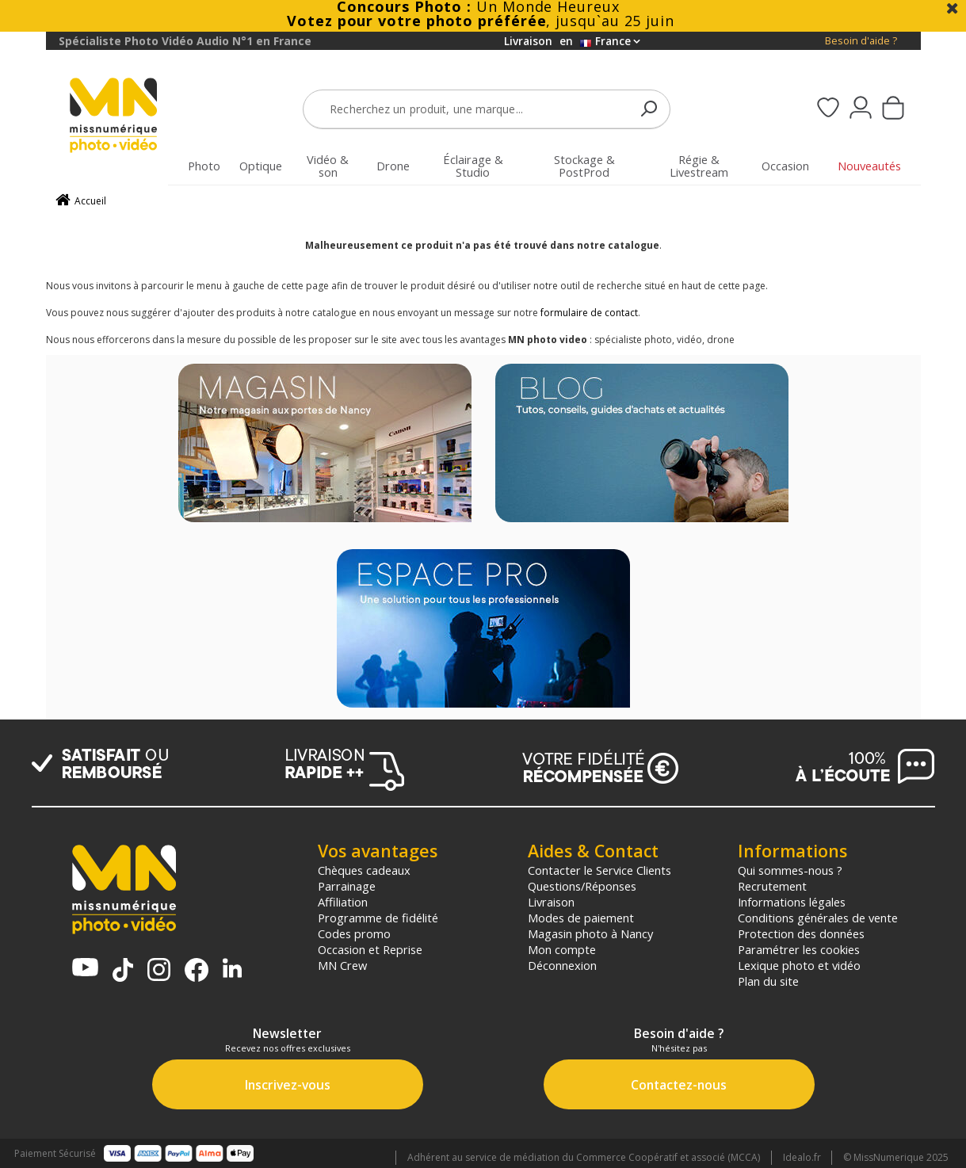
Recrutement (772, 886)
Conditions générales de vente (818, 918)
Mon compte (562, 949)
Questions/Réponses (582, 886)
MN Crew (342, 965)
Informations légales (792, 902)
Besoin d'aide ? (861, 41)
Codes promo (354, 933)
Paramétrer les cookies (799, 949)
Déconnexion (562, 965)
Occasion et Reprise (370, 949)
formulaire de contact (589, 312)
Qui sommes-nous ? (790, 870)
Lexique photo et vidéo (799, 965)
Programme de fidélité (378, 918)
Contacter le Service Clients (599, 870)
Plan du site (768, 981)
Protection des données (801, 933)
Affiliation (343, 902)
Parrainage (347, 886)
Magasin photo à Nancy (590, 933)
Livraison (551, 902)
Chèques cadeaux (364, 870)
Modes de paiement (581, 918)
